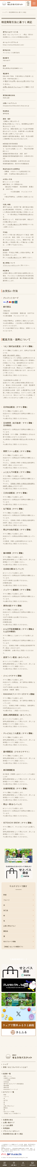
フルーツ (18, 900)
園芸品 (18, 931)
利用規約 (5, 1128)
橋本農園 (6, 1085)
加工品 (18, 910)
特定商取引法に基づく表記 (12, 1134)
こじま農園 (7, 1080)
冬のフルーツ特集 (18, 941)
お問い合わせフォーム (11, 87)
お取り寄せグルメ (18, 926)
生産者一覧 (6, 1074)
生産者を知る (7, 1120)
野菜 (18, 895)
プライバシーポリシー (10, 265)
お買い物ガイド (14, 224)
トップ (4, 1064)
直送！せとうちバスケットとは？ (14, 1067)
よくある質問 (7, 1125)
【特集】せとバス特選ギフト (18, 946)
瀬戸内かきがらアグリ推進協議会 (14, 1083)
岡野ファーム (8, 1076)
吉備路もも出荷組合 (10, 1078)
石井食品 (6, 1082)
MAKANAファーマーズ (11, 1089)
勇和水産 (6, 1087)
